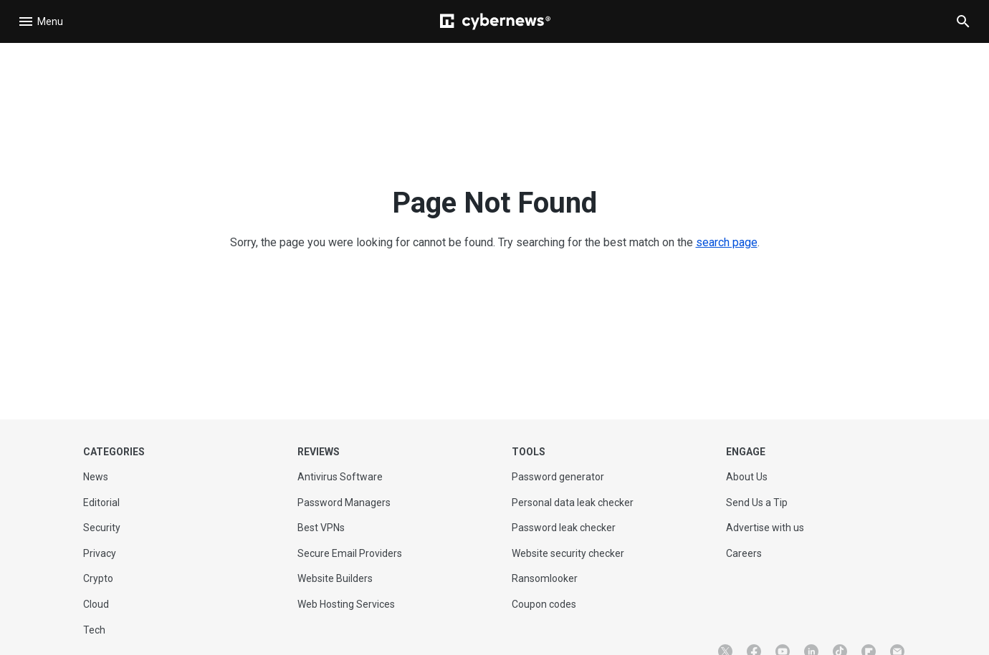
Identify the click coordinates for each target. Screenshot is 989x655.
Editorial (101, 502)
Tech (94, 630)
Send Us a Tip (757, 502)
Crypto (98, 578)
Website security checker (568, 553)
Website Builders (335, 578)
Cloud (96, 604)
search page (727, 242)
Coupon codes (544, 604)
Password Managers (344, 502)
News (95, 476)
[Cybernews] (495, 21)
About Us (747, 476)
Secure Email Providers (349, 553)
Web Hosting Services (346, 604)
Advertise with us (765, 527)
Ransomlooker (545, 578)
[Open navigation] (43, 21)
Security (101, 527)
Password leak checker (564, 527)
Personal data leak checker (573, 502)
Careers (744, 553)
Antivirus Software (340, 476)
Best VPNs (321, 527)
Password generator (558, 476)
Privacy (99, 553)
